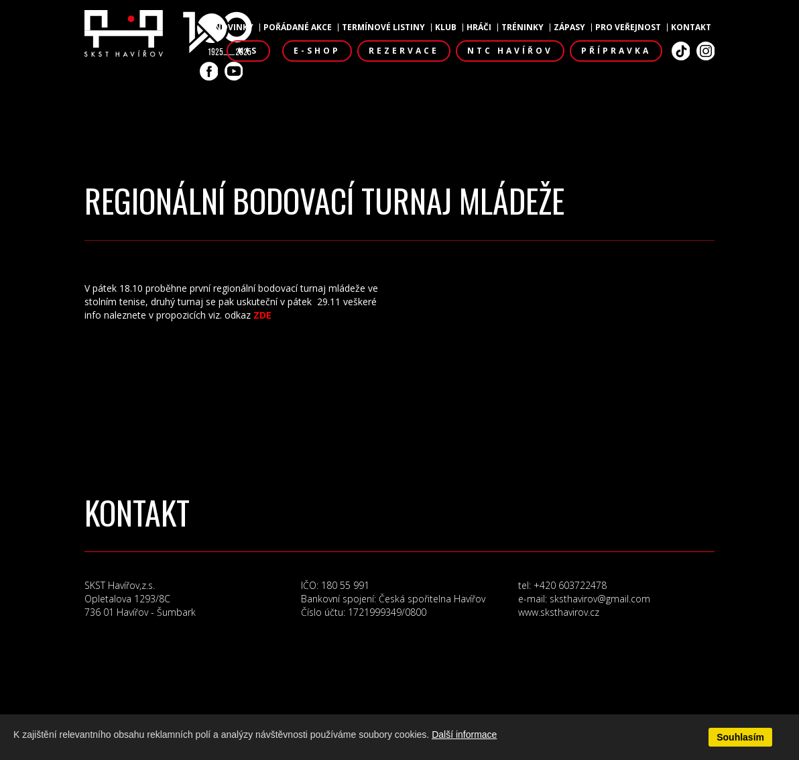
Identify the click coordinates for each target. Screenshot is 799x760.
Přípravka (616, 50)
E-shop (317, 50)
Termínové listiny (383, 27)
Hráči (479, 27)
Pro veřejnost (628, 27)
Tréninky (522, 27)
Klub (445, 27)
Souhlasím (740, 737)
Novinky (233, 27)
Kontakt (691, 27)
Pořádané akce (297, 27)
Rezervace (404, 50)
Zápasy (569, 27)
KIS (248, 50)
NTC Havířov (510, 50)
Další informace (464, 734)
